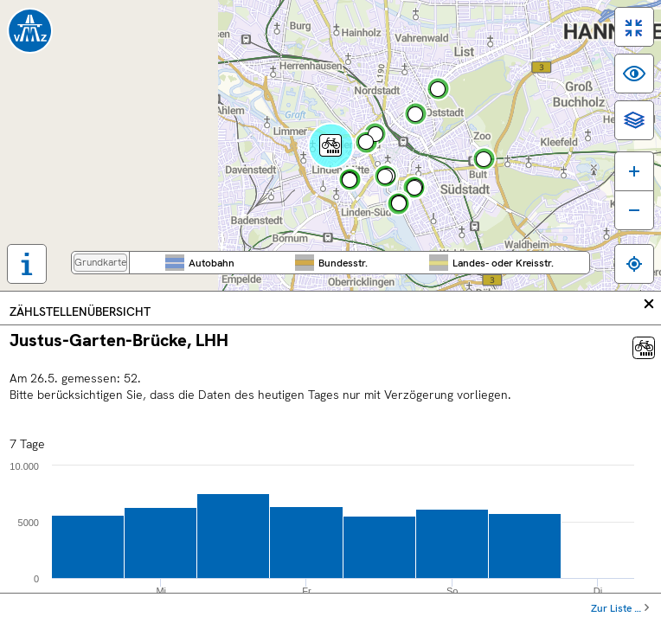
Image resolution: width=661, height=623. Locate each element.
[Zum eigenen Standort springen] (634, 264)
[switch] (634, 27)
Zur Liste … (616, 608)
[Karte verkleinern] (634, 210)
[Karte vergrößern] (634, 170)
